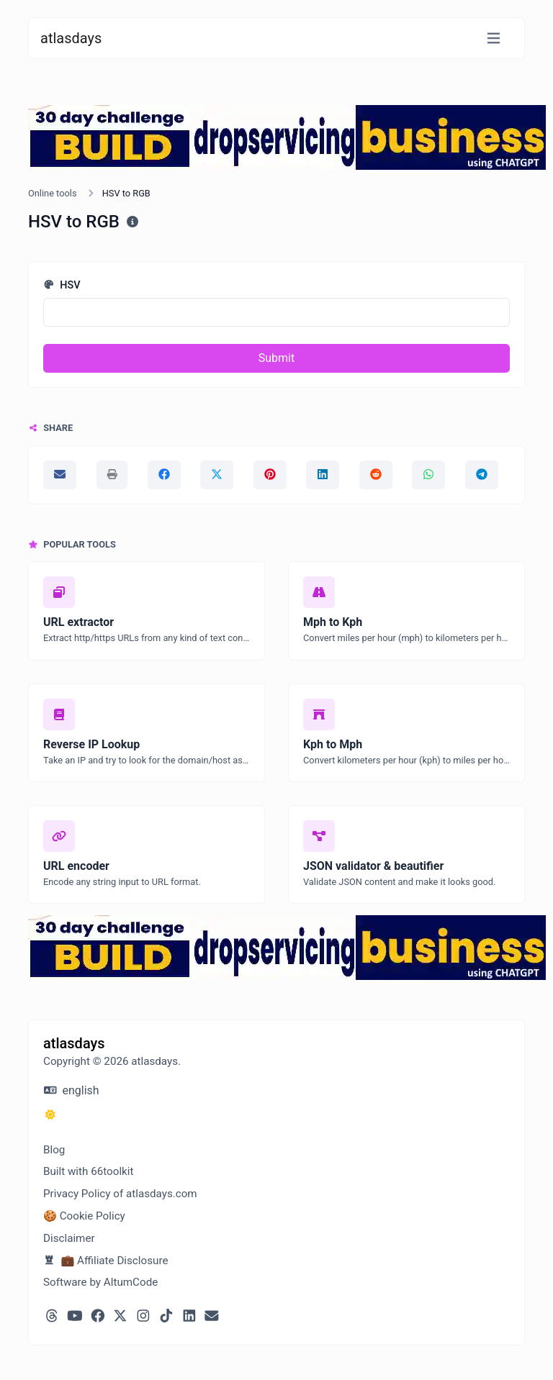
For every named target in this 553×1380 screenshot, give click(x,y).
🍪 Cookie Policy (84, 1215)
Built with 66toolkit (88, 1171)
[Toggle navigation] (494, 38)
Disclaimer (69, 1238)
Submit (276, 358)
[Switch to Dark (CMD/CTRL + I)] (50, 1115)
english (71, 1090)
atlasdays (71, 38)
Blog (54, 1149)
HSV (62, 285)
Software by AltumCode (100, 1282)
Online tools (52, 193)
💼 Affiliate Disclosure (105, 1260)
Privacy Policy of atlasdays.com (120, 1193)
